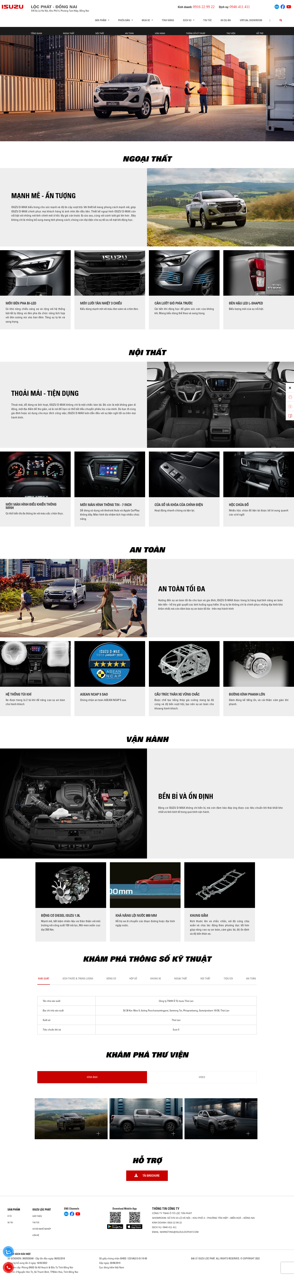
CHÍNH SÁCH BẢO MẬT (19, 1253)
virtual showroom (251, 20)
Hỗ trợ (259, 33)
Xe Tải (10, 1222)
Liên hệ (35, 1235)
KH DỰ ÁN (226, 20)
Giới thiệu (37, 1216)
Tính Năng (168, 20)
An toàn (129, 33)
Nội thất (99, 33)
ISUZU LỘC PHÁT (41, 1209)
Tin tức (207, 20)
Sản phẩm (14, 1209)
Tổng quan (36, 33)
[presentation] (5, 289)
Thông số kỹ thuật (195, 33)
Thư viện (230, 33)
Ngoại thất (68, 33)
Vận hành (160, 33)
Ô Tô (10, 1216)
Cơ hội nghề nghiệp (41, 1229)
